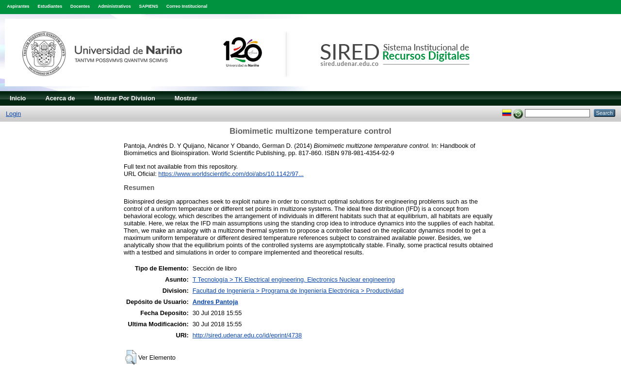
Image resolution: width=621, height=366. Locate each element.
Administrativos (114, 6)
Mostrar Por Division (125, 98)
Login (13, 113)
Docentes (80, 6)
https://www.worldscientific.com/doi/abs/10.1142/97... (230, 173)
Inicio (18, 98)
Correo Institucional (187, 6)
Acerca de (60, 98)
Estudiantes (49, 6)
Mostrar (186, 98)
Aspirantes (18, 6)
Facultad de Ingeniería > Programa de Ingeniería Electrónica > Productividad (298, 290)
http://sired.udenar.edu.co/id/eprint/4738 (247, 335)
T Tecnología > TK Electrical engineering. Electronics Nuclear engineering (294, 279)
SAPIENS (148, 6)
